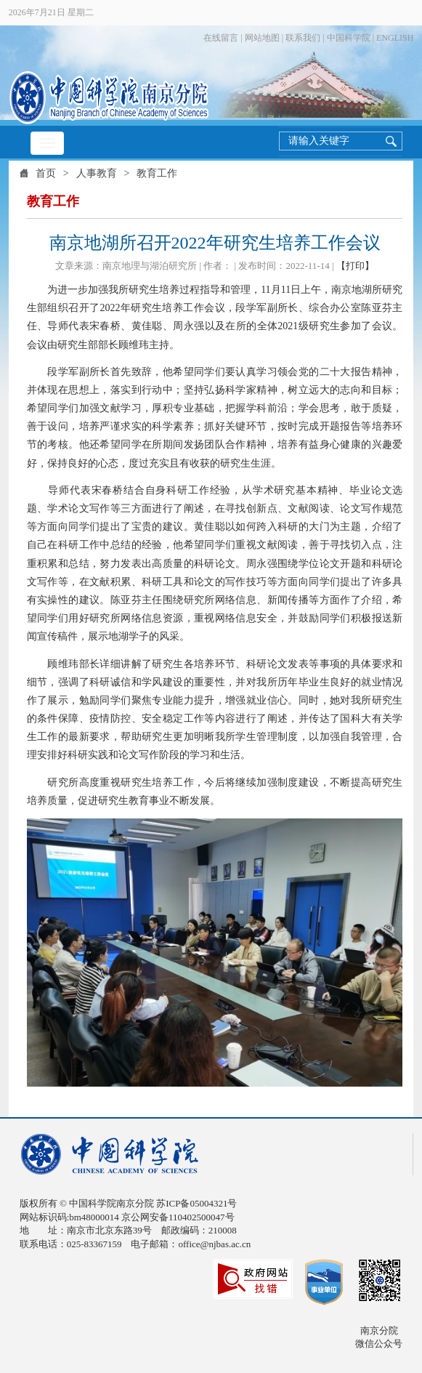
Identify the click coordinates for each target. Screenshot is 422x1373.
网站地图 (262, 38)
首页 (46, 173)
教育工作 (157, 173)
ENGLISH (394, 38)
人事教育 (96, 173)
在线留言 (220, 38)
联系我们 (302, 38)
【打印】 (355, 265)
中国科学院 (348, 38)
